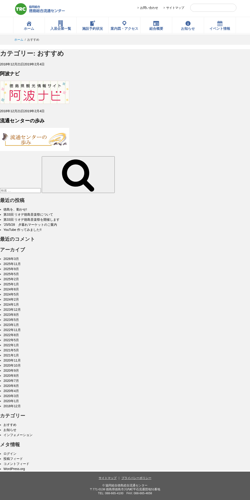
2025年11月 (12, 264)
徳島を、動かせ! (15, 209)
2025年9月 (11, 269)
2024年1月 (11, 304)
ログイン (9, 453)
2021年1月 (11, 355)
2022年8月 (11, 335)
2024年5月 (11, 294)
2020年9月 (11, 370)
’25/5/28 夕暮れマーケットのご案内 (30, 224)
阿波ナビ (10, 73)
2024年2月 (11, 299)
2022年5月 (11, 340)
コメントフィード (16, 464)
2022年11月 (12, 330)
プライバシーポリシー (136, 478)
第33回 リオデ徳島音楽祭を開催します (31, 219)
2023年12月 (12, 309)
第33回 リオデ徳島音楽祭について (28, 214)
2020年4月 (11, 391)
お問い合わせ (149, 7)
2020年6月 (11, 386)
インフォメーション (18, 435)
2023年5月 (11, 320)
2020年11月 (12, 360)
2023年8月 (11, 314)
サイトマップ (175, 7)
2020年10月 (12, 365)
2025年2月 (11, 279)
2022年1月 (11, 345)
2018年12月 (12, 406)
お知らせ (9, 430)
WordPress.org (14, 469)
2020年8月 (11, 375)
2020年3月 (11, 396)
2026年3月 (11, 259)
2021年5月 (11, 350)
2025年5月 (11, 274)
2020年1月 (11, 401)
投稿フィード (13, 459)
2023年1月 (11, 325)
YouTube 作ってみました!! (22, 230)
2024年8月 (11, 289)
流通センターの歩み (22, 120)
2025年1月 (11, 284)
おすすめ (9, 425)
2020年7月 (11, 381)
